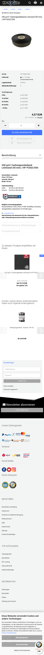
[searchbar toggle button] (29, 3)
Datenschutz (6, 527)
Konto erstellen (8, 386)
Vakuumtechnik (7, 566)
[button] (5, 125)
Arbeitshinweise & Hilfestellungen (19, 225)
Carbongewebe (7, 554)
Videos (4, 597)
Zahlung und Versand (9, 601)
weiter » (20, 9)
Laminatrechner (9, 213)
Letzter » (27, 9)
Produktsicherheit (11, 231)
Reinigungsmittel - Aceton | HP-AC (22, 327)
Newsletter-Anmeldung (9, 507)
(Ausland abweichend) (26, 79)
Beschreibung (9, 155)
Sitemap (4, 530)
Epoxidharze (6, 558)
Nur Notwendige (22, 644)
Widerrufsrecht (7, 519)
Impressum (5, 511)
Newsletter (5, 593)
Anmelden (22, 381)
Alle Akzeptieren (22, 638)
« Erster (5, 9)
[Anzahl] (22, 125)
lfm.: (3, 121)
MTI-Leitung (6, 562)
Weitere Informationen (22, 650)
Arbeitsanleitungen (8, 570)
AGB (3, 523)
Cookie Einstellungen (8, 534)
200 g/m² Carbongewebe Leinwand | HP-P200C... (22, 273)
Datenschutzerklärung (9, 633)
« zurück (12, 9)
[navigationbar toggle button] (41, 3)
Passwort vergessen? (11, 389)
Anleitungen (5, 589)
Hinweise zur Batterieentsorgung (12, 515)
